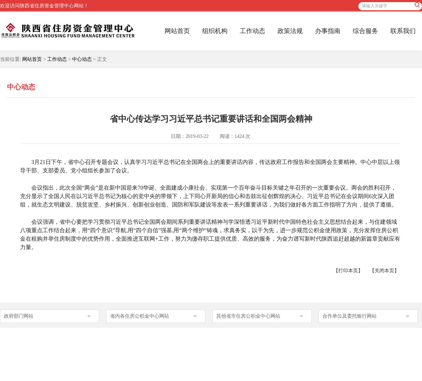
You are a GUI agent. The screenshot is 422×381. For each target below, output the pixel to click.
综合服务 (365, 30)
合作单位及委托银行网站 (349, 316)
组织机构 (215, 30)
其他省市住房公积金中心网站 (248, 316)
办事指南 (327, 30)
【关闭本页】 (384, 270)
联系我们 (403, 30)
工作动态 (252, 30)
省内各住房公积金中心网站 (139, 316)
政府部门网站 (18, 316)
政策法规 (290, 30)
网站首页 (177, 30)
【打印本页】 (348, 270)
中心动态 (82, 59)
